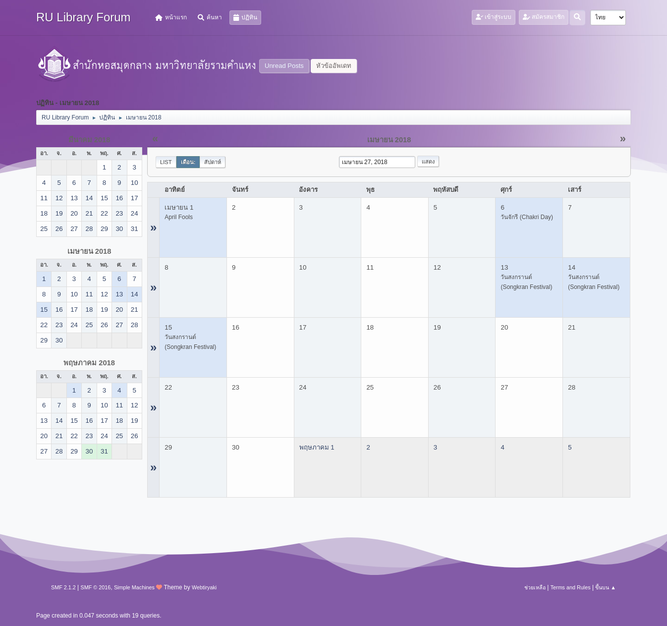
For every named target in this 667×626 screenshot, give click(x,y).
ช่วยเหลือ (535, 587)
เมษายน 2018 (89, 251)
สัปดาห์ (212, 162)
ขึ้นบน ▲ (605, 587)
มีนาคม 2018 (89, 140)
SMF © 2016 (96, 587)
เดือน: (188, 162)
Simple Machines (134, 587)
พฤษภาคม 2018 (89, 363)
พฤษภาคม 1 (316, 447)
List (166, 162)
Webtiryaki (204, 587)
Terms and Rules (571, 587)
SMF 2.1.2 (63, 587)
